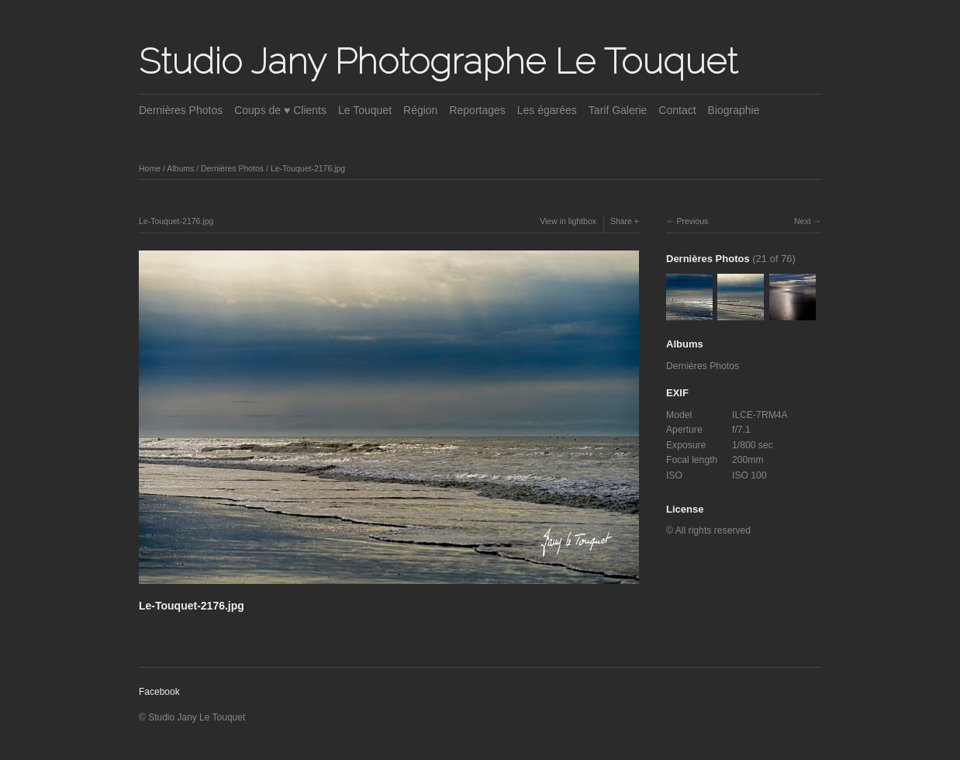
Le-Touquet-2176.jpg (308, 168)
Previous (692, 221)
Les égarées (547, 110)
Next (802, 221)
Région (420, 110)
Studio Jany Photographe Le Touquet (438, 61)
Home (150, 168)
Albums (180, 168)
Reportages (477, 110)
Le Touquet (365, 110)
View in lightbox (568, 221)
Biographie (734, 110)
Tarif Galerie (618, 110)
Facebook (159, 691)
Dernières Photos (181, 110)
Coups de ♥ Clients (280, 110)
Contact (677, 110)
